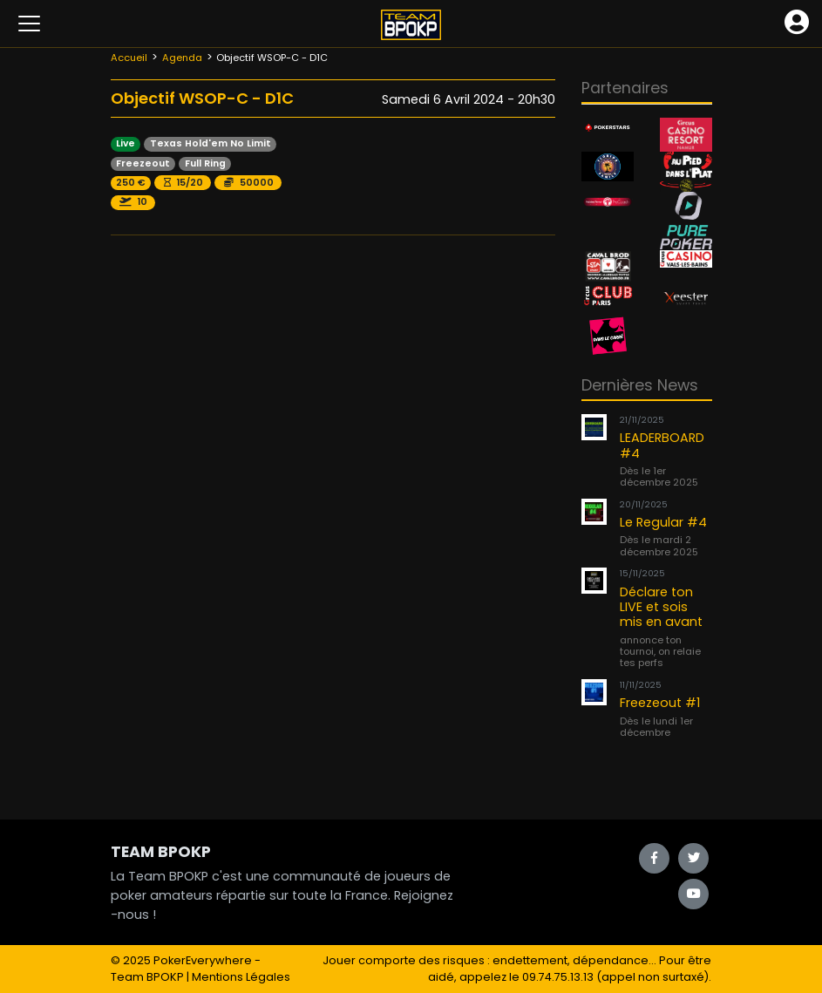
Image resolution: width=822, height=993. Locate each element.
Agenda (182, 58)
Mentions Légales (241, 976)
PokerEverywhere (202, 960)
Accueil (129, 58)
